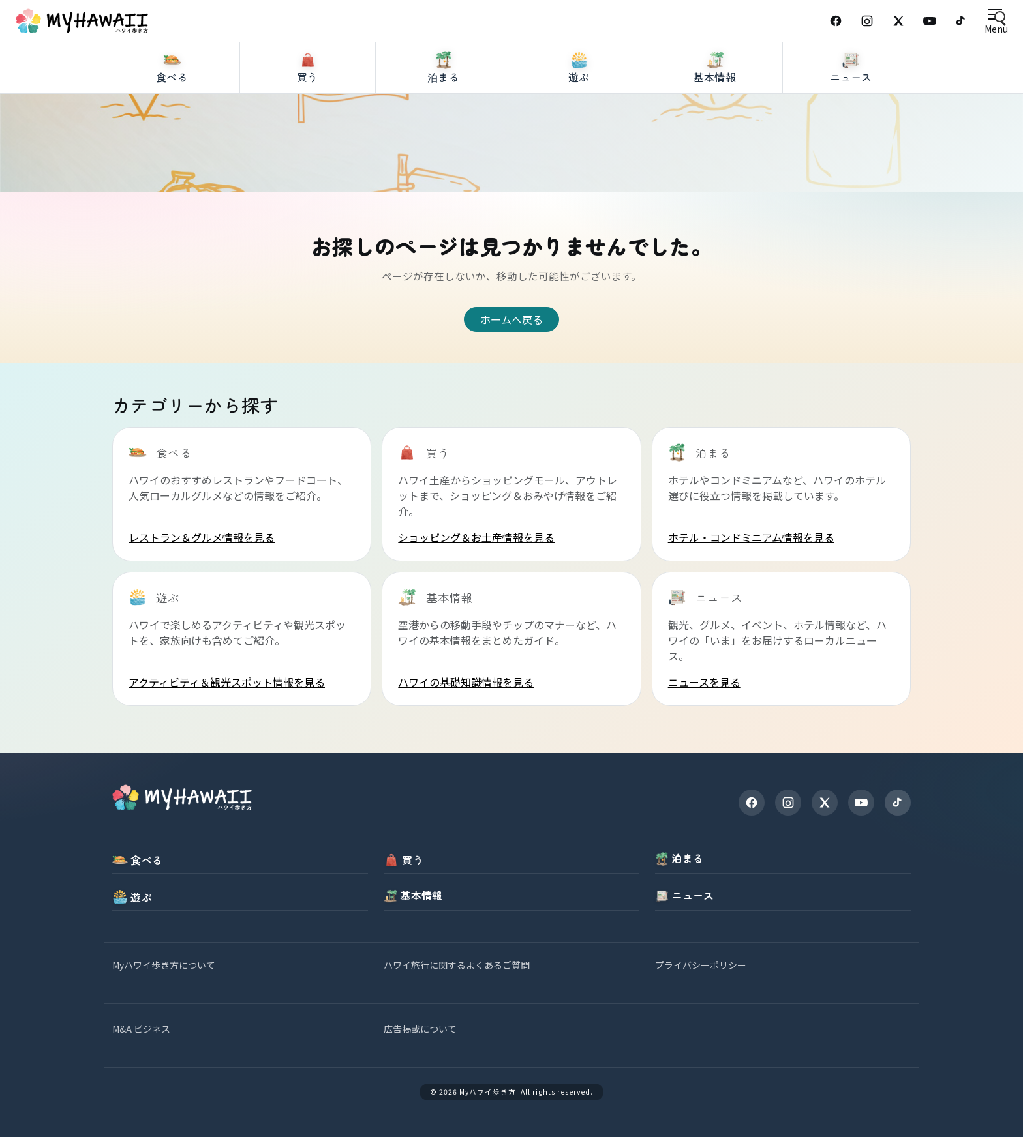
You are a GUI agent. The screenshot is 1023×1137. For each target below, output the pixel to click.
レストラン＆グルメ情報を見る (202, 537)
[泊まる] (444, 116)
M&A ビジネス (141, 1028)
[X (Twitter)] (898, 21)
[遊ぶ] (579, 116)
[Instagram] (867, 21)
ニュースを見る (704, 682)
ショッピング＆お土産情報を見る (476, 537)
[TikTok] (961, 21)
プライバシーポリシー (700, 964)
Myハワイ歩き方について (163, 964)
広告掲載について (420, 1028)
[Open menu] (996, 21)
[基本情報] (715, 116)
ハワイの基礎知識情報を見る (466, 682)
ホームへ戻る (511, 319)
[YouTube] (930, 21)
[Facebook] (836, 21)
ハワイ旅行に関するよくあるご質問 (457, 964)
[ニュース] (851, 116)
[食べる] (172, 116)
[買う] (308, 116)
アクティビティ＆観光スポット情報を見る (227, 682)
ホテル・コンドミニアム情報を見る (751, 537)
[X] (825, 803)
